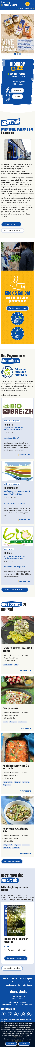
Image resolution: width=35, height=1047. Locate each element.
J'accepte (24, 1043)
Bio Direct (7, 553)
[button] (2, 35)
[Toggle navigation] (33, 4)
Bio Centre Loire (10, 488)
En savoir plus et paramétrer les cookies (17, 1039)
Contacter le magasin (12, 230)
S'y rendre (17, 90)
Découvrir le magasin (11, 224)
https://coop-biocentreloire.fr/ (14, 503)
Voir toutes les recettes (12, 861)
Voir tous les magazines (12, 968)
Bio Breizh (8, 424)
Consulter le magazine (16, 958)
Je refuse (11, 1043)
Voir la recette (25, 671)
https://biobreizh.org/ (11, 438)
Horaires (17, 96)
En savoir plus (24, 455)
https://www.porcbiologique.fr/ (14, 567)
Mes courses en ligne (17, 308)
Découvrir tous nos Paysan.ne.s (14, 589)
